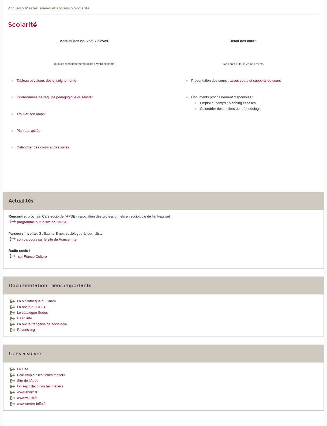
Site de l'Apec (23, 381)
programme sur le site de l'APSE (42, 222)
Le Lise (18, 369)
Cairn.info (20, 318)
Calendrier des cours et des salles (43, 147)
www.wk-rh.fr (23, 398)
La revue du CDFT (27, 307)
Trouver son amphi (31, 114)
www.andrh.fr (23, 392)
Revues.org (22, 330)
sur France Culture (32, 257)
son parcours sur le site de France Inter (47, 239)
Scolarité (81, 8)
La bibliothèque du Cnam (32, 301)
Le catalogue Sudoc (28, 313)
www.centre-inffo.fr (27, 404)
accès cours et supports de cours (255, 81)
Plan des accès (28, 131)
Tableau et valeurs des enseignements (46, 81)
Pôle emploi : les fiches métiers (37, 375)
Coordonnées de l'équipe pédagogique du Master (55, 97)
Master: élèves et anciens (47, 8)
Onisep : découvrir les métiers (36, 386)
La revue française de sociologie (38, 324)
